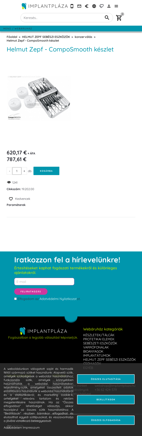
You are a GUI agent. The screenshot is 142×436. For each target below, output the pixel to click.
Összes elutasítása (106, 379)
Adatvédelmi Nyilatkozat (58, 299)
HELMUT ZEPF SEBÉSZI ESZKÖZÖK (46, 37)
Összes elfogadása (106, 420)
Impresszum (31, 427)
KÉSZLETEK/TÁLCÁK (98, 335)
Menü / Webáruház (17, 28)
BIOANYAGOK (93, 351)
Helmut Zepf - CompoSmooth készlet (33, 40)
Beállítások (106, 399)
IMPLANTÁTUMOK (97, 355)
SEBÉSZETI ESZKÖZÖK (100, 343)
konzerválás (83, 37)
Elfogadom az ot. (49, 299)
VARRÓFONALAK (96, 347)
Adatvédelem (13, 427)
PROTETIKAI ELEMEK (98, 339)
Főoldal (12, 37)
